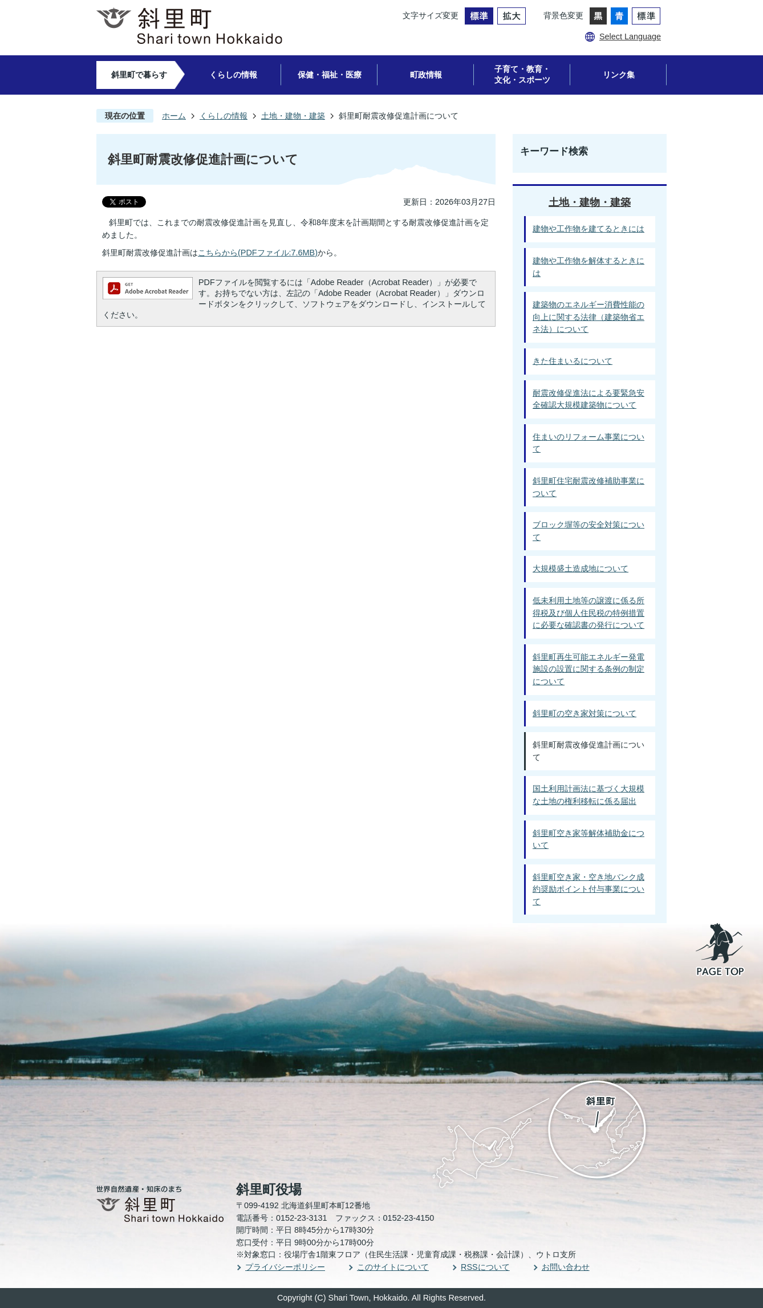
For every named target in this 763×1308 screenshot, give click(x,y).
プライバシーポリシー (285, 1267)
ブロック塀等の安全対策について (588, 531)
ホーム (174, 115)
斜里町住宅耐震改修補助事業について (588, 487)
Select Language (630, 36)
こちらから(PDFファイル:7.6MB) (258, 252)
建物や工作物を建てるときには (588, 228)
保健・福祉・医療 (330, 74)
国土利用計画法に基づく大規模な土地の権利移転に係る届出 (588, 795)
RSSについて (485, 1267)
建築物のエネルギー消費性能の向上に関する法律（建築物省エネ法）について (588, 317)
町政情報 (426, 74)
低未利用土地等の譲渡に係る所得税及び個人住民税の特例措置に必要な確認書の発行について (588, 612)
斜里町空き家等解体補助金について (588, 839)
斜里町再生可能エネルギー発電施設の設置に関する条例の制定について (588, 669)
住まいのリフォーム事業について (588, 443)
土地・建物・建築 (293, 115)
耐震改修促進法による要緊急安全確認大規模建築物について (588, 399)
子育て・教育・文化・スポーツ (522, 74)
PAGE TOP (721, 950)
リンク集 (619, 74)
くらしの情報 (233, 74)
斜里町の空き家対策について (584, 713)
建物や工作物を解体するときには (588, 267)
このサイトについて (393, 1267)
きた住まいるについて (572, 360)
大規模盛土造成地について (580, 568)
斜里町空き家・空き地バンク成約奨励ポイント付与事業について (588, 889)
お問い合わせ (566, 1267)
